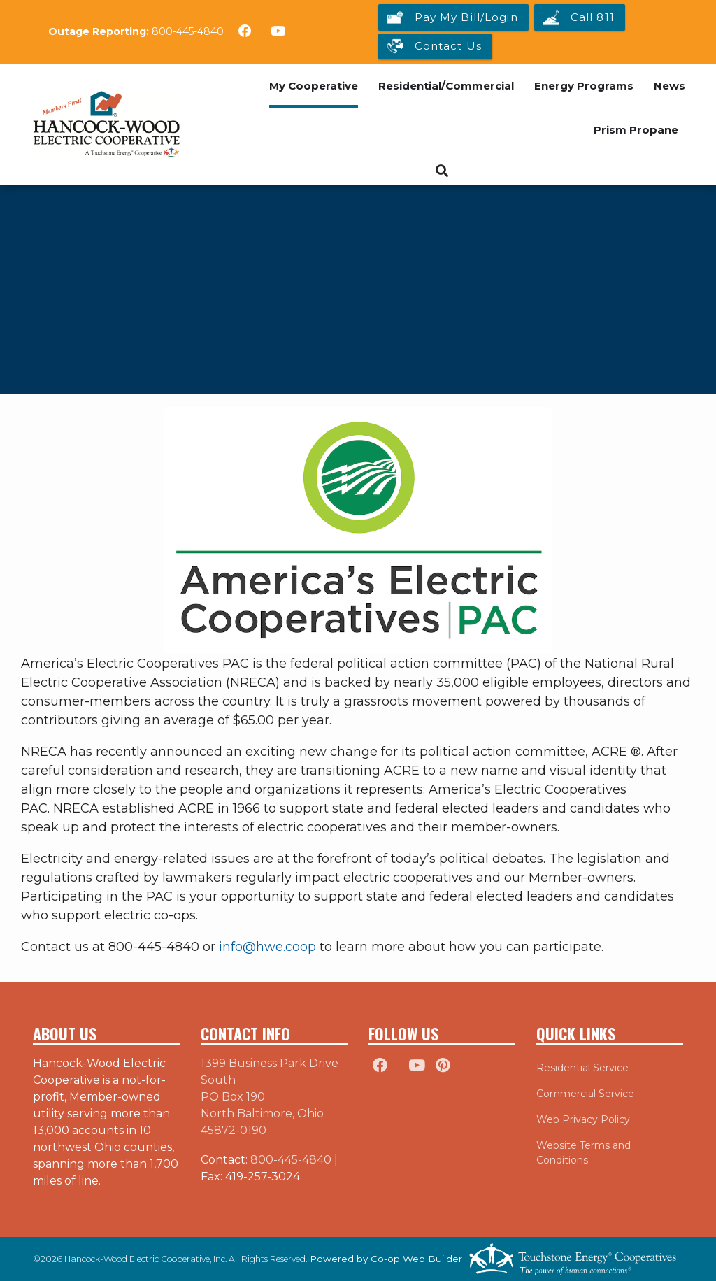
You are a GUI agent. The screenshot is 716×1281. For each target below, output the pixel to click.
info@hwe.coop (267, 946)
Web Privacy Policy (583, 1119)
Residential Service (582, 1067)
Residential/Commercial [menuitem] (446, 85)
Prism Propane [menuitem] (636, 129)
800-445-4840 (188, 31)
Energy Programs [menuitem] (583, 85)
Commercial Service (585, 1093)
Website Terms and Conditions (583, 1152)
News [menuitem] (669, 85)
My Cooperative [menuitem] (313, 85)
